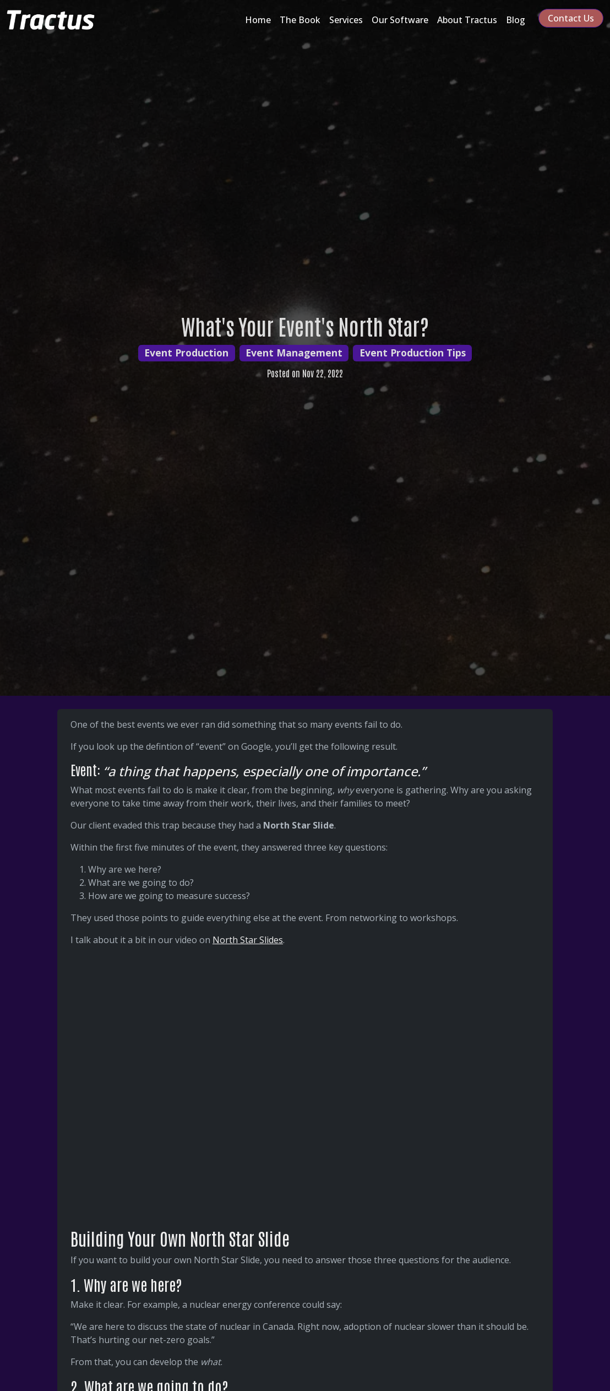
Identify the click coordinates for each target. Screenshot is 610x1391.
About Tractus (467, 20)
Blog (515, 20)
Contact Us (571, 18)
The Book (300, 20)
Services (346, 20)
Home (258, 20)
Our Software (400, 20)
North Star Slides (248, 940)
